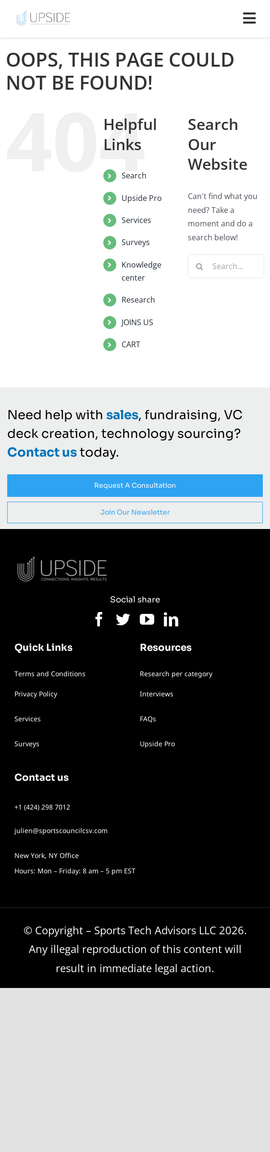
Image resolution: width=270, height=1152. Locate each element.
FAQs (148, 718)
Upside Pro (142, 198)
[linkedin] (171, 619)
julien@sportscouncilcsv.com (61, 830)
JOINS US (137, 322)
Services (136, 220)
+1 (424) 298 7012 (42, 806)
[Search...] (226, 266)
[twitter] (123, 619)
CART (131, 344)
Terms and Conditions (50, 673)
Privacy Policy (35, 693)
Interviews (156, 693)
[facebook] (99, 619)
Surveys (136, 242)
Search (134, 175)
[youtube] (147, 619)
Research (138, 299)
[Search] (200, 266)
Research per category (176, 673)
